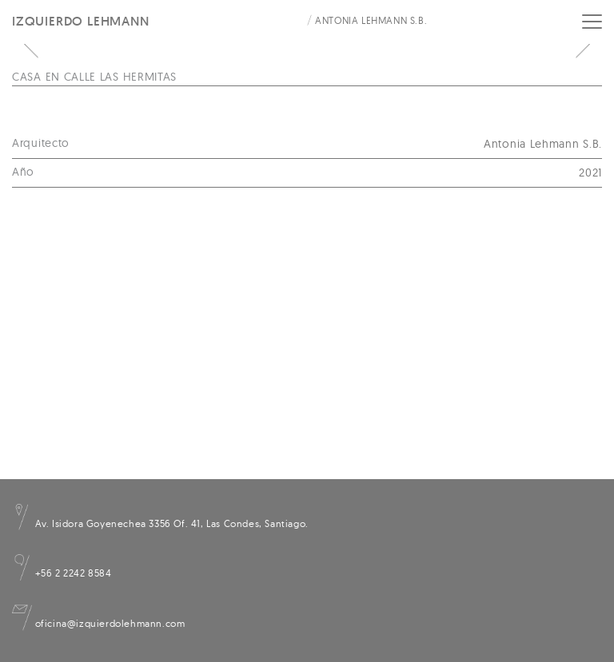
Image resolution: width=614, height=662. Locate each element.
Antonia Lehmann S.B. (371, 20)
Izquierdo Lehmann (81, 21)
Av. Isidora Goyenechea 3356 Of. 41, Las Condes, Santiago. (160, 523)
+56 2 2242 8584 (62, 573)
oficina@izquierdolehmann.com (98, 623)
